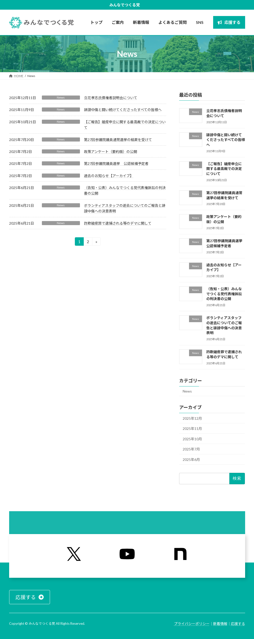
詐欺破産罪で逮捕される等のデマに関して (117, 223)
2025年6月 (191, 459)
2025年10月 (192, 439)
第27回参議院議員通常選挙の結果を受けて (118, 139)
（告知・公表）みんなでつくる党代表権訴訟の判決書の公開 (224, 294)
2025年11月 (192, 428)
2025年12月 (192, 418)
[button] (29, 597)
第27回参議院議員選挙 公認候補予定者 (116, 163)
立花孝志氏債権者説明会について (110, 98)
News (61, 97)
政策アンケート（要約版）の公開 (110, 151)
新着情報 (220, 623)
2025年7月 (191, 449)
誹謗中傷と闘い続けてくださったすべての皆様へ (123, 109)
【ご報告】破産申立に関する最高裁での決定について (224, 169)
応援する (238, 623)
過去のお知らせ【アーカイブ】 (108, 176)
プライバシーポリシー (192, 623)
